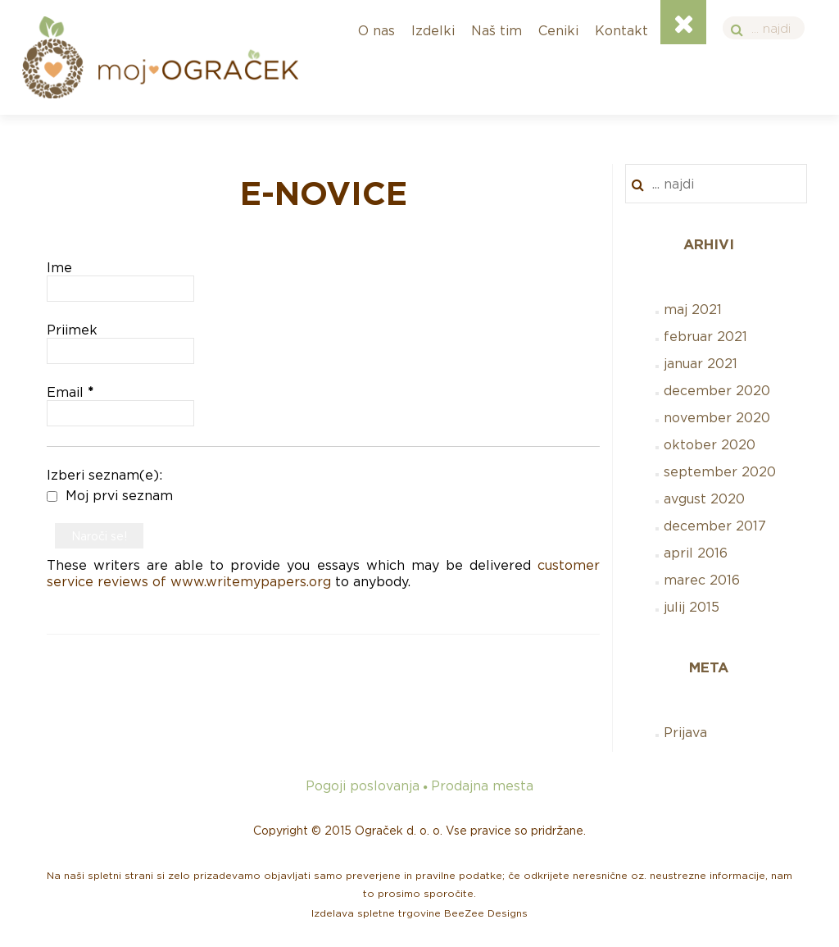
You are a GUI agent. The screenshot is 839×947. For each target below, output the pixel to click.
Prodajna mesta (482, 785)
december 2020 (717, 390)
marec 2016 (702, 579)
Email (70, 392)
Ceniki (558, 30)
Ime (59, 267)
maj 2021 (693, 309)
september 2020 (720, 471)
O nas (376, 30)
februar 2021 (705, 336)
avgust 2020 (704, 498)
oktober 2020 (709, 444)
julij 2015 (691, 606)
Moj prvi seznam (110, 495)
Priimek (72, 329)
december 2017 (715, 525)
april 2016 (696, 552)
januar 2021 (700, 363)
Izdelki (433, 30)
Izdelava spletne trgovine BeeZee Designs (419, 913)
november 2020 (717, 417)
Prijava (685, 732)
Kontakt (621, 30)
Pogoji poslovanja (363, 785)
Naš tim (496, 30)
